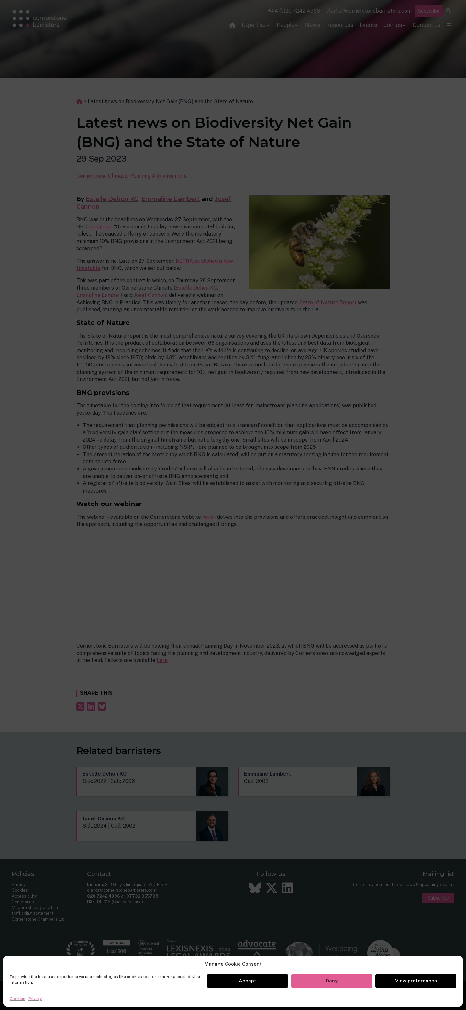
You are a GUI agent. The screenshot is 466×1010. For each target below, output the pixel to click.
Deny (332, 980)
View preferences (416, 980)
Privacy (35, 998)
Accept (247, 980)
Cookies (17, 998)
